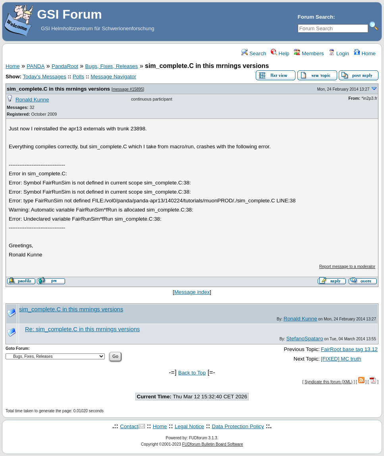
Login (338, 53)
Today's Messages (44, 77)
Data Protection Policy (238, 426)
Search (253, 53)
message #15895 (127, 89)
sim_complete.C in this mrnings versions (58, 89)
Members (309, 53)
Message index (192, 292)
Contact (129, 426)
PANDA (35, 66)
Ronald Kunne (32, 100)
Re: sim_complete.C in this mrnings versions (82, 329)
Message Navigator (113, 77)
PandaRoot (65, 66)
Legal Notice (189, 426)
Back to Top (192, 373)
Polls (78, 77)
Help (280, 53)
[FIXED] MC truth (341, 359)
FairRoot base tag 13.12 (349, 349)
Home (365, 53)
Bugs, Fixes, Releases (111, 66)
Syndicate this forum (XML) (329, 382)
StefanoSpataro (304, 339)
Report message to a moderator (347, 266)
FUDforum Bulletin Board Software (212, 444)
